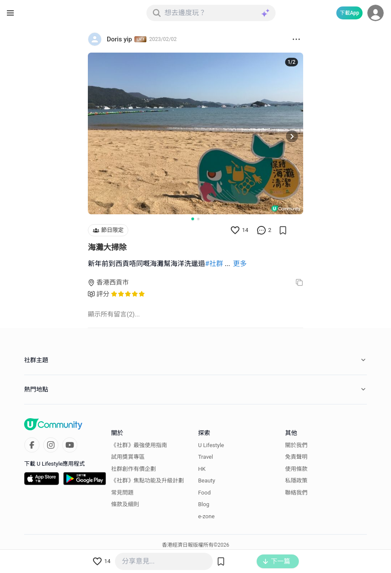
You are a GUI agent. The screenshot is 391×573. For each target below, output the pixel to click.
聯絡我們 (296, 492)
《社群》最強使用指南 (139, 445)
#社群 (214, 264)
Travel (205, 457)
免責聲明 (296, 457)
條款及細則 (125, 504)
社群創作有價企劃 (133, 469)
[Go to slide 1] (192, 218)
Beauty (206, 480)
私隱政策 (296, 480)
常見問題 (122, 492)
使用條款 (296, 469)
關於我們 (296, 445)
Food (204, 492)
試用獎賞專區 (128, 457)
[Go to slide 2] (198, 219)
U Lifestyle (211, 445)
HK (201, 469)
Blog (203, 504)
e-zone (206, 516)
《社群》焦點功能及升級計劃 (147, 480)
